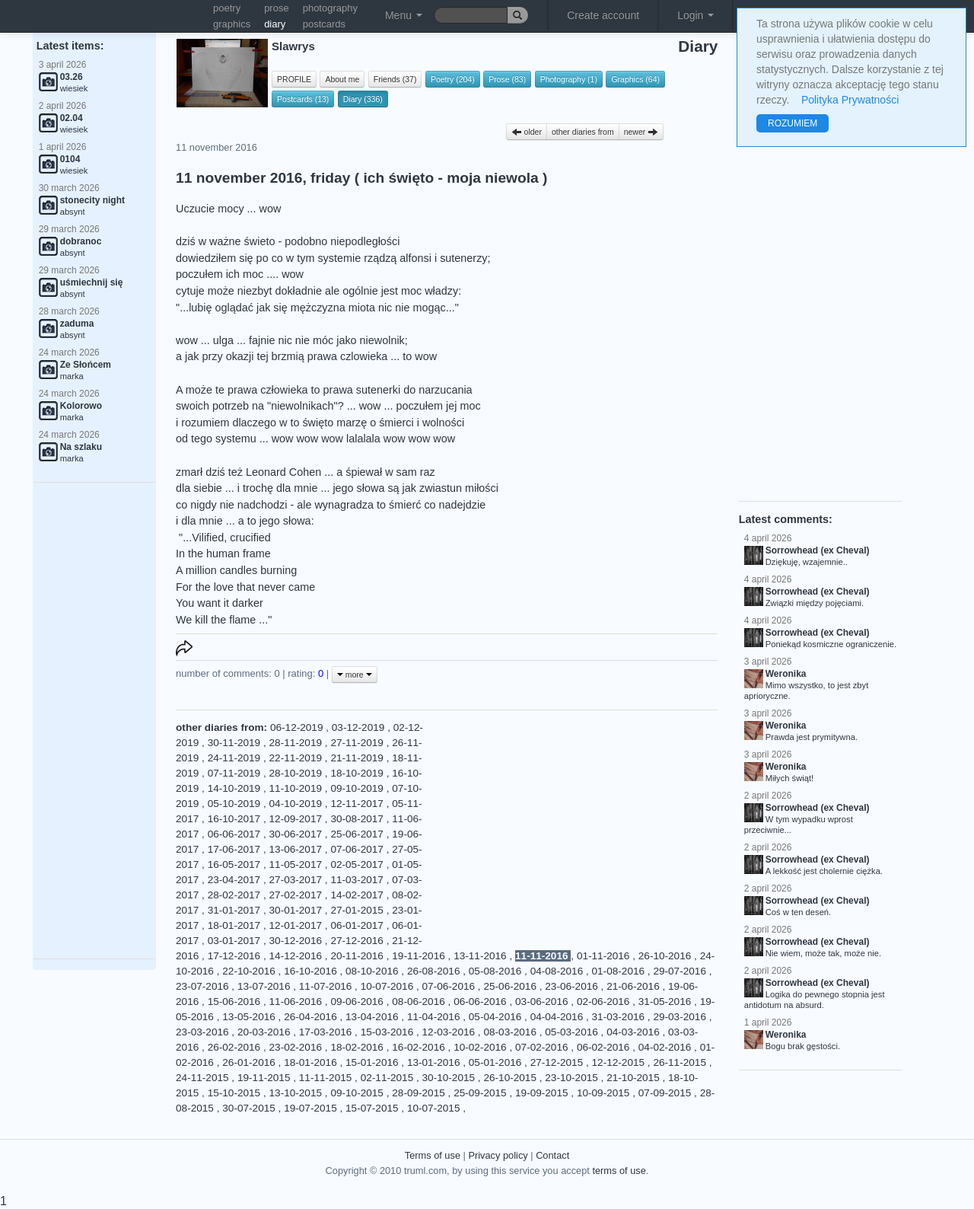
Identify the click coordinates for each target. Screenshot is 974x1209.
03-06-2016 (543, 1001)
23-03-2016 (203, 1032)
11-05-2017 (297, 864)
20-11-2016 (358, 956)
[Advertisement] (94, 721)
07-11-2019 (235, 773)
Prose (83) (507, 79)
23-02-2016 (297, 1047)
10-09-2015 (604, 1093)
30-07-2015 (250, 1108)
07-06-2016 (450, 986)
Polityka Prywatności (850, 100)
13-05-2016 (250, 1016)
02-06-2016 (604, 1001)
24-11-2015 (203, 1077)
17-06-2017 (235, 849)
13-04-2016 (373, 1016)
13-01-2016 (435, 1062)
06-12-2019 (298, 727)
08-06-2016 (419, 1001)
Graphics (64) (635, 79)
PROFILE (294, 79)
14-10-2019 (235, 788)
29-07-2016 (680, 971)
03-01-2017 (235, 940)
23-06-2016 (572, 986)
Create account (603, 15)
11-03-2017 (358, 879)
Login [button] (695, 15)
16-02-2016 (419, 1047)
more (354, 674)
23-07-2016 (203, 986)
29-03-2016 (680, 1016)
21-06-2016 (634, 986)
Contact (552, 1155)
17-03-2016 (327, 1032)
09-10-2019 (358, 788)
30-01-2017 (297, 910)
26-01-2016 (250, 1062)
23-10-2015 (572, 1077)
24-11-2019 (235, 758)
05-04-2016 (496, 1016)
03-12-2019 (359, 727)
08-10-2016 (373, 971)
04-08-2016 (558, 971)
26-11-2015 (680, 1062)
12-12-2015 (620, 1062)
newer (641, 131)
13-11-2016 (481, 956)
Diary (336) (363, 99)
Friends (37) (395, 79)
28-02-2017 (235, 895)
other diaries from (583, 131)
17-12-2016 (235, 956)
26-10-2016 (666, 956)
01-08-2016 (620, 971)
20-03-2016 (265, 1032)
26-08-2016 (435, 971)
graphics (231, 24)
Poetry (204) (453, 79)
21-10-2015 (634, 1077)
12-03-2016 (450, 1032)
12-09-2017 (297, 819)
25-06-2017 (358, 834)
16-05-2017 (235, 864)
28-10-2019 (297, 773)
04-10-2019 (297, 803)
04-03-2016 (634, 1032)
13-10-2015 (297, 1093)
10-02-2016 (481, 1047)
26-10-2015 (511, 1077)
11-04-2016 (435, 1016)
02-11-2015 (388, 1077)
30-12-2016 (297, 940)
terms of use (618, 1170)
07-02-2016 (543, 1047)
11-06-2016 (297, 1001)
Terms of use (432, 1155)
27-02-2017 (297, 895)
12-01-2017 (297, 925)
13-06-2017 (297, 849)
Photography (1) (568, 79)
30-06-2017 (297, 834)
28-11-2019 (297, 742)
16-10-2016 (311, 971)
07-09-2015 (666, 1093)
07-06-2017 (358, 849)
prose (276, 8)
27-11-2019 (358, 742)
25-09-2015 (481, 1093)
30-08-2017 (358, 819)
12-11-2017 (358, 803)
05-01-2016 (496, 1062)
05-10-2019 (235, 803)
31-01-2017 (235, 910)
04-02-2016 (666, 1047)
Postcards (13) (303, 99)
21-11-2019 (358, 758)
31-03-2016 (620, 1016)
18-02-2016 (358, 1047)
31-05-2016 (666, 1001)
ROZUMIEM (792, 123)
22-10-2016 (250, 971)
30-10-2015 (450, 1077)
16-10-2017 (235, 819)
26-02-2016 (235, 1047)
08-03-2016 (511, 1032)
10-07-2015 (435, 1108)
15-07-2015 (373, 1108)
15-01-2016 (373, 1062)
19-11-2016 (419, 956)
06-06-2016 (481, 1001)
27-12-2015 (558, 1062)
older (526, 131)
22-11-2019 (297, 758)
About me (342, 79)
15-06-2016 (235, 1001)
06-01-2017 (358, 925)
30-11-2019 (235, 742)
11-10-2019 (297, 788)
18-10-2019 (358, 773)
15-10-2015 (235, 1093)
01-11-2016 (604, 956)
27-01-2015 (358, 910)
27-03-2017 (297, 879)
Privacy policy (497, 1155)
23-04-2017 (235, 879)
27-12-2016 (358, 940)
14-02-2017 (358, 895)
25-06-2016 (511, 986)
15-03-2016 (388, 1032)
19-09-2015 (543, 1093)
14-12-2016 (297, 956)
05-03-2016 (572, 1032)
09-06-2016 (358, 1001)
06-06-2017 (235, 834)
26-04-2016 (311, 1016)
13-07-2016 (265, 986)
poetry (226, 8)
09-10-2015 (358, 1093)
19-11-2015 (265, 1077)
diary (274, 24)
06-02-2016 (604, 1047)
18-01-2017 (235, 925)
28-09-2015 (419, 1093)
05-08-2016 (496, 971)
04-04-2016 (558, 1016)
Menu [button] (403, 15)
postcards (324, 24)
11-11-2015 (327, 1077)
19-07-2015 (311, 1108)
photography (330, 8)
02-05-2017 (358, 864)
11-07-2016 (327, 986)
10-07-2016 (388, 986)
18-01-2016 (311, 1062)
